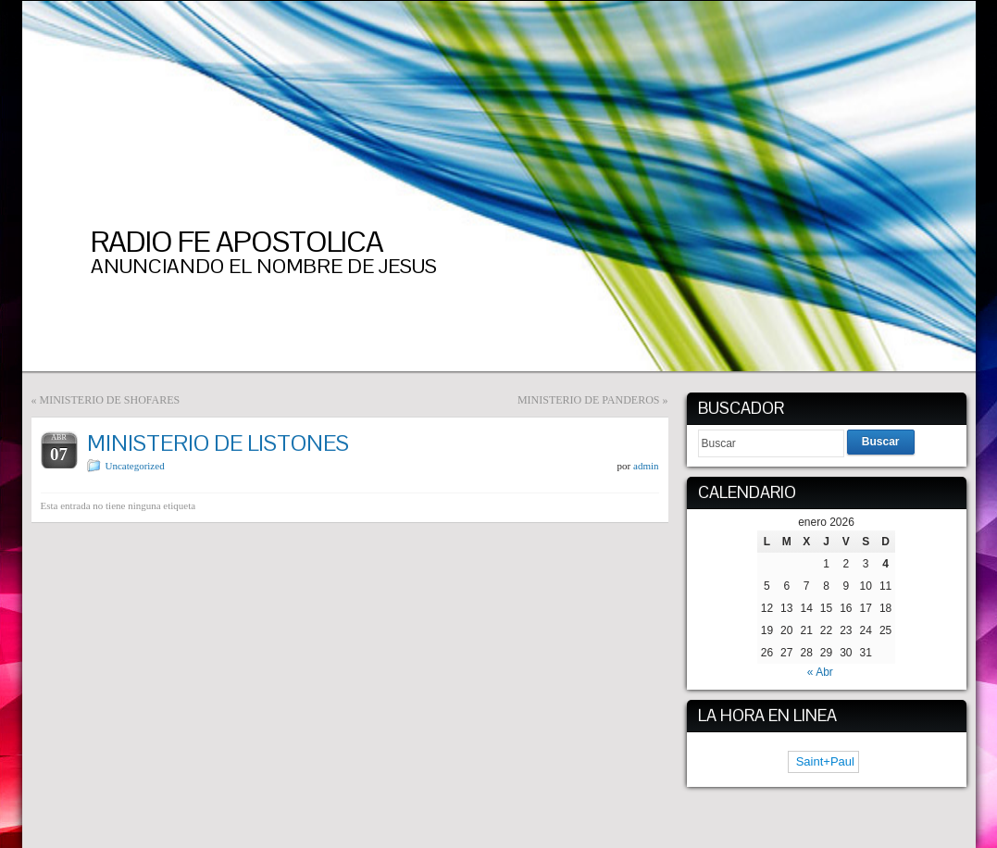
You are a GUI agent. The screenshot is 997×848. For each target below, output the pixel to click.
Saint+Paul (823, 761)
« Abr (820, 672)
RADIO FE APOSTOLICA (237, 241)
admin (646, 465)
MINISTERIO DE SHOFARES (110, 399)
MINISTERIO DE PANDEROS (588, 399)
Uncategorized (135, 465)
